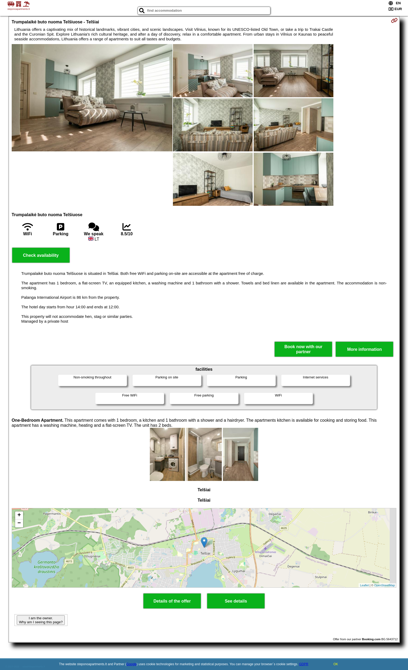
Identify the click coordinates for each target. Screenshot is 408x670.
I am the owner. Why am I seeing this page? (40, 620)
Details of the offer (172, 601)
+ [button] (19, 515)
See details (236, 601)
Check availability (41, 255)
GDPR (303, 664)
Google (131, 664)
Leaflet (364, 585)
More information (364, 349)
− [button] (19, 523)
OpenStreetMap (384, 585)
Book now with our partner (303, 349)
